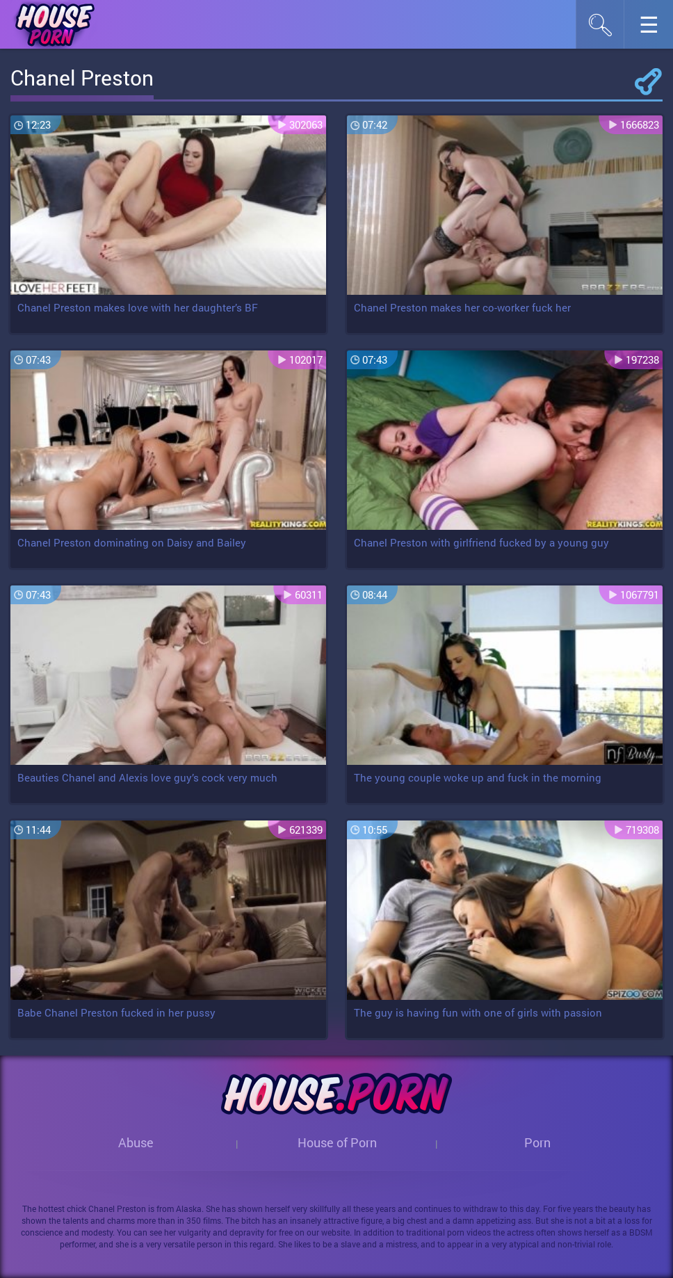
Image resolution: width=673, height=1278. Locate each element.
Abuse (136, 1142)
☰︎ (656, 28)
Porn (537, 1142)
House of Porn (337, 1142)
